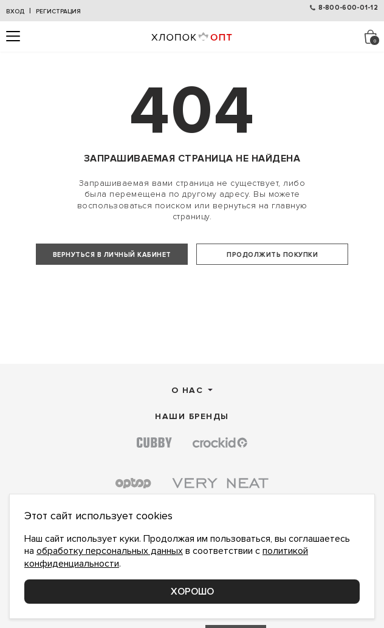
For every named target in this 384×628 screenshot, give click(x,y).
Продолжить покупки (272, 255)
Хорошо (192, 591)
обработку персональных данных (109, 551)
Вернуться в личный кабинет (112, 255)
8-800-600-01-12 (348, 8)
